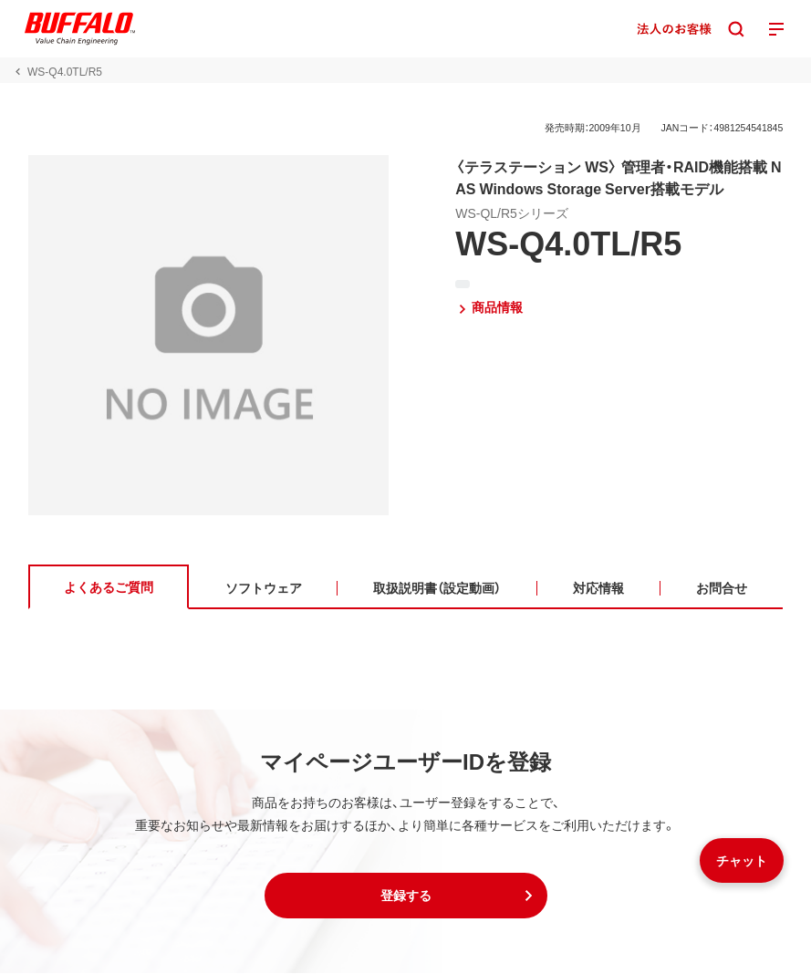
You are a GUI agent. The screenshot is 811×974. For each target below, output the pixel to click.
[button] (406, 896)
